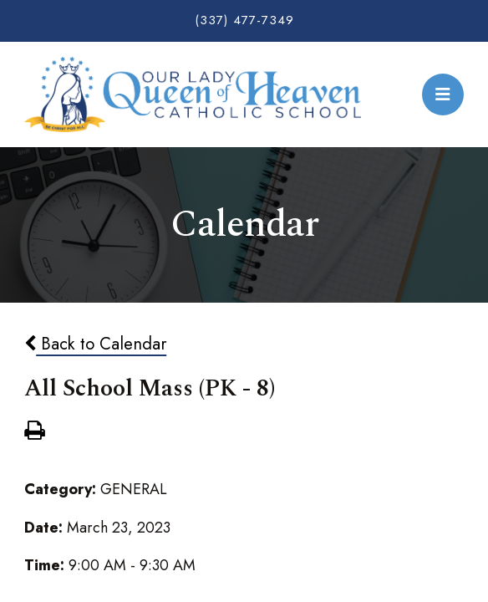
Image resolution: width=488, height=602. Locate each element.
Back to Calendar (95, 343)
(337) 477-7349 (244, 20)
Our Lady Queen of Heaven (192, 94)
